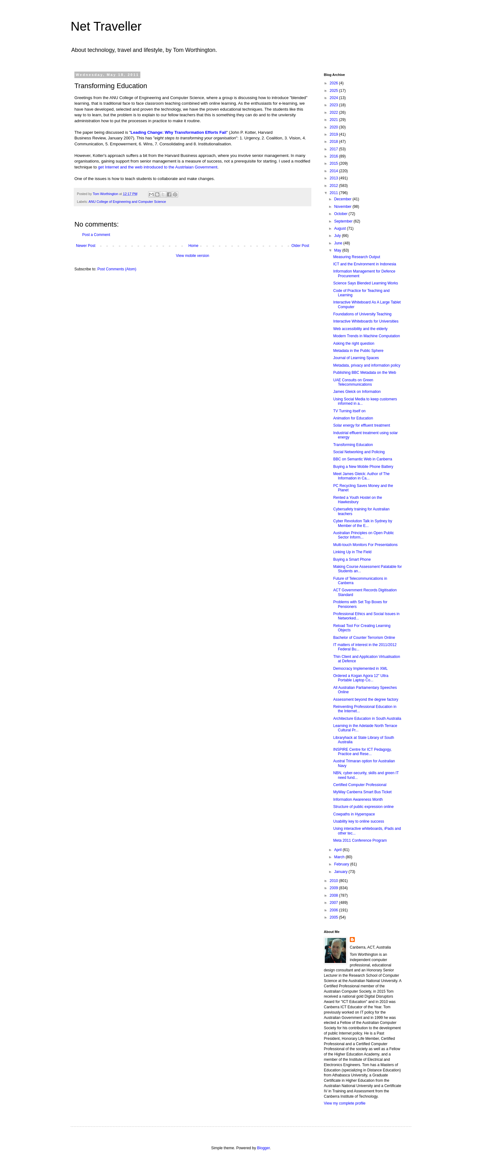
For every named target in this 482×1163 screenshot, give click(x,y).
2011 (334, 193)
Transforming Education (353, 445)
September (344, 221)
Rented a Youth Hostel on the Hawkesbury (357, 499)
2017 (334, 149)
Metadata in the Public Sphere (358, 350)
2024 (334, 98)
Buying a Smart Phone (352, 559)
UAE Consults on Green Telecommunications (353, 382)
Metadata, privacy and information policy (366, 365)
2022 (334, 112)
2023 (334, 105)
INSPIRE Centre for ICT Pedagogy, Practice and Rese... (362, 751)
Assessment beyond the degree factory (365, 699)
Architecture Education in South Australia (367, 718)
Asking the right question (353, 343)
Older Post (300, 245)
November (343, 206)
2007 (334, 902)
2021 (334, 120)
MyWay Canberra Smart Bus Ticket (362, 792)
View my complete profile (344, 1103)
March (340, 857)
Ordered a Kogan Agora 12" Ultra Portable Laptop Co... (360, 678)
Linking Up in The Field (352, 552)
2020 (334, 127)
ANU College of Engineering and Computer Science (127, 201)
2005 (334, 917)
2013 (334, 178)
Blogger (263, 1148)
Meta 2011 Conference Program (360, 840)
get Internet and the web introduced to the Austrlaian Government (158, 167)
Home (193, 245)
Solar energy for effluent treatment (361, 425)
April (338, 850)
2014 (334, 171)
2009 (334, 888)
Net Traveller (106, 26)
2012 (334, 185)
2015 (334, 163)
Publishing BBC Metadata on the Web (364, 372)
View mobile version (192, 255)
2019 (334, 134)
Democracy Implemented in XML (360, 668)
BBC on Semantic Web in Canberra (362, 459)
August (340, 228)
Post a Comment (96, 235)
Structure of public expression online (363, 807)
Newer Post (85, 245)
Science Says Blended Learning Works (365, 283)
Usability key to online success (358, 821)
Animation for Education (353, 418)
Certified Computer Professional (359, 785)
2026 (334, 83)
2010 (334, 881)
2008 (334, 895)
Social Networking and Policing (359, 452)
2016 (334, 156)
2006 (334, 910)
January (341, 872)
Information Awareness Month (358, 799)
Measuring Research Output (356, 257)
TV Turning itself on (349, 411)
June (338, 243)
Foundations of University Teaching (362, 314)
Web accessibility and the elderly (360, 329)
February (342, 864)
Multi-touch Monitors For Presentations (365, 545)
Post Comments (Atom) (116, 269)
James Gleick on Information (357, 391)
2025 (334, 90)
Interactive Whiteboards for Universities (366, 321)
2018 (334, 141)
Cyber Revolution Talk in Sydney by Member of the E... (362, 523)
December (343, 199)
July (338, 235)
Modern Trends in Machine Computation (366, 336)
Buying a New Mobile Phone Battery (363, 466)
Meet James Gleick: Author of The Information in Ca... (361, 476)
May (338, 250)
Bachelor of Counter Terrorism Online (364, 637)
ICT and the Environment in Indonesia (364, 264)
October (341, 214)
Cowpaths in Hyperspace (354, 814)
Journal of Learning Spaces (356, 358)
